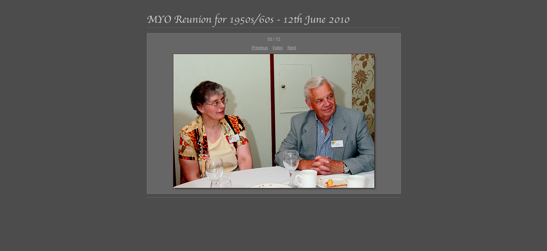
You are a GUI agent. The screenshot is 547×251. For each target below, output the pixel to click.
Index (277, 47)
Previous (260, 47)
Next (291, 47)
